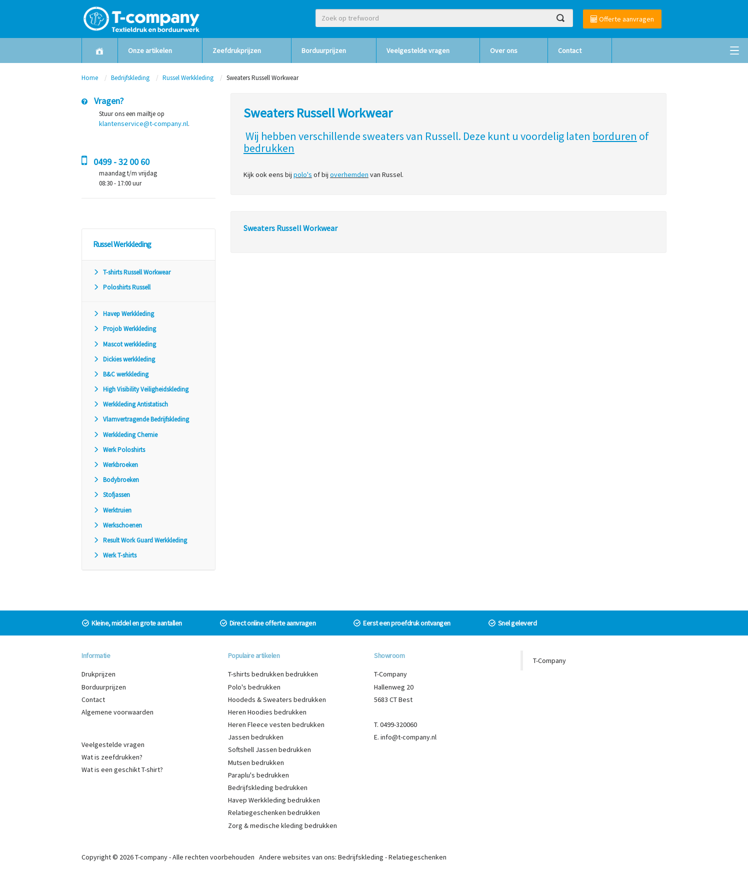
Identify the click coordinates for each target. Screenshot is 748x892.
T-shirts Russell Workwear (131, 272)
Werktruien (112, 510)
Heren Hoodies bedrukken (267, 712)
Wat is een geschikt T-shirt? (122, 769)
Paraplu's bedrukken (258, 775)
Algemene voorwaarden (118, 712)
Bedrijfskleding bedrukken (268, 787)
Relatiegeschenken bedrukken (274, 812)
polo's (303, 174)
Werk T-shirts (114, 555)
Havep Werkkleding (123, 314)
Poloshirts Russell (121, 287)
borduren (614, 136)
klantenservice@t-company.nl (143, 123)
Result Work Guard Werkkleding (140, 540)
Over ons (504, 50)
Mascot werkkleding (124, 344)
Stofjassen (111, 494)
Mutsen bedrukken (256, 762)
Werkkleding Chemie (125, 434)
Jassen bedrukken (256, 737)
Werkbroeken (115, 464)
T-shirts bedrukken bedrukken (273, 674)
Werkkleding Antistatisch (130, 404)
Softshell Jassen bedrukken (269, 749)
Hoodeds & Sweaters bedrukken (277, 699)
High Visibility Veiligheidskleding (140, 389)
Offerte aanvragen (622, 19)
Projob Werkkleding (124, 328)
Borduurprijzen (324, 50)
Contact (570, 50)
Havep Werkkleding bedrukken (274, 800)
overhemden (349, 174)
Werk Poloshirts (119, 450)
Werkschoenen (117, 525)
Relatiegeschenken (417, 857)
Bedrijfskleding (130, 78)
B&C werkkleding (120, 374)
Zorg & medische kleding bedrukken (282, 825)
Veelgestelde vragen (418, 50)
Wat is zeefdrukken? (112, 757)
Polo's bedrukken (254, 687)
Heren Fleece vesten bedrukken (276, 724)
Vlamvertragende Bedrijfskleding (141, 419)
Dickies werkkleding (124, 359)
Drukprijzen (99, 674)
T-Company (549, 660)
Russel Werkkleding (188, 78)
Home (90, 78)
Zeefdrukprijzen (236, 50)
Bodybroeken (116, 480)
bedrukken (269, 148)
